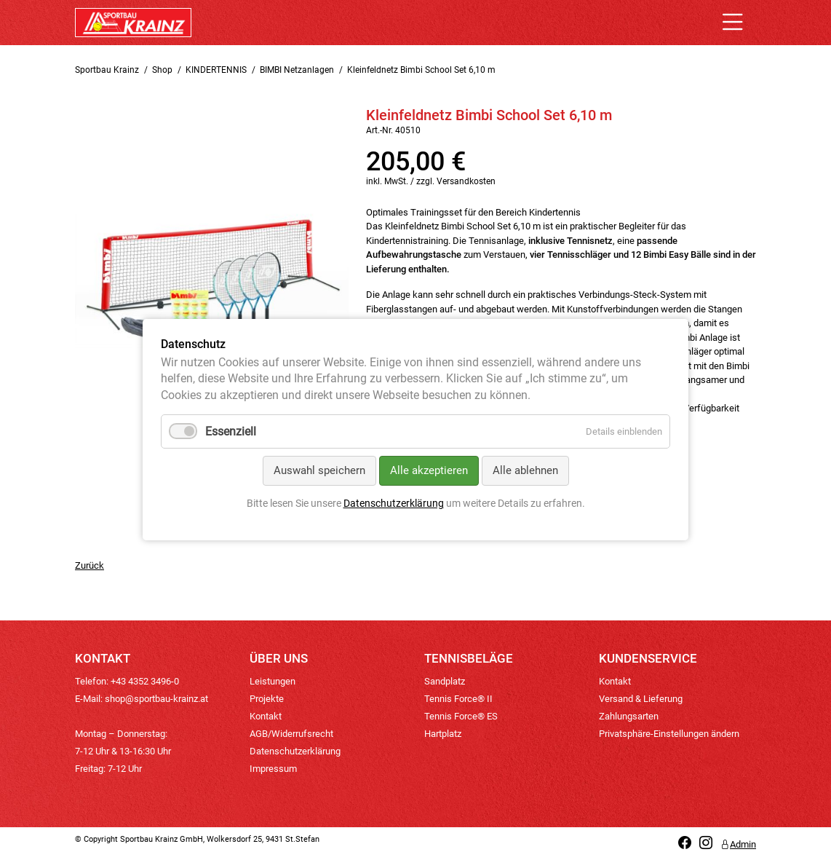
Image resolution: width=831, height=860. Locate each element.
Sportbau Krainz (107, 70)
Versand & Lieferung (641, 698)
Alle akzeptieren (429, 471)
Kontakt (266, 716)
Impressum (273, 768)
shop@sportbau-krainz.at (156, 698)
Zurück (89, 565)
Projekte (267, 698)
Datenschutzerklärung (295, 751)
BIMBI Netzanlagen (297, 70)
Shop (162, 70)
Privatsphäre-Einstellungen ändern (669, 733)
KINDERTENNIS (216, 70)
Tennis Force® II (458, 698)
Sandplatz (444, 681)
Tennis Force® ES (461, 716)
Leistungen (272, 681)
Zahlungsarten (629, 716)
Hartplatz (442, 733)
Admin (738, 844)
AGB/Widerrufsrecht (291, 733)
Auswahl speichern (319, 471)
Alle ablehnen (525, 471)
